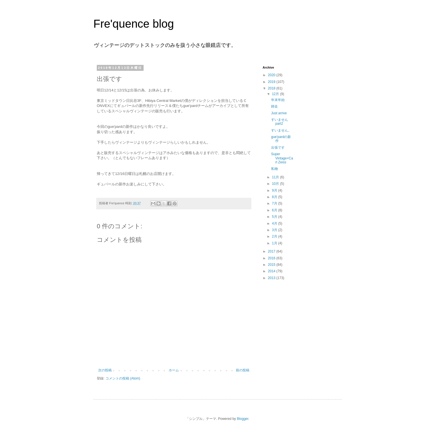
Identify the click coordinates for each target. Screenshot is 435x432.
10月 (276, 184)
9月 (275, 190)
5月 (275, 217)
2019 (272, 82)
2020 (272, 75)
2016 (272, 258)
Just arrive (279, 113)
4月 (275, 223)
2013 (272, 278)
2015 (272, 265)
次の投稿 (105, 370)
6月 (275, 210)
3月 (275, 230)
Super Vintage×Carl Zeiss (282, 158)
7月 (275, 203)
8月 (275, 197)
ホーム (174, 370)
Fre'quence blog (133, 23)
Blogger (243, 419)
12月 (276, 94)
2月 (275, 236)
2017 (272, 251)
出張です (278, 148)
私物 (274, 169)
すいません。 (281, 130)
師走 (274, 106)
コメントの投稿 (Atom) (123, 378)
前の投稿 (242, 370)
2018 (272, 88)
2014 (272, 271)
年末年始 (278, 100)
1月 (275, 243)
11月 (276, 177)
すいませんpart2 (279, 122)
